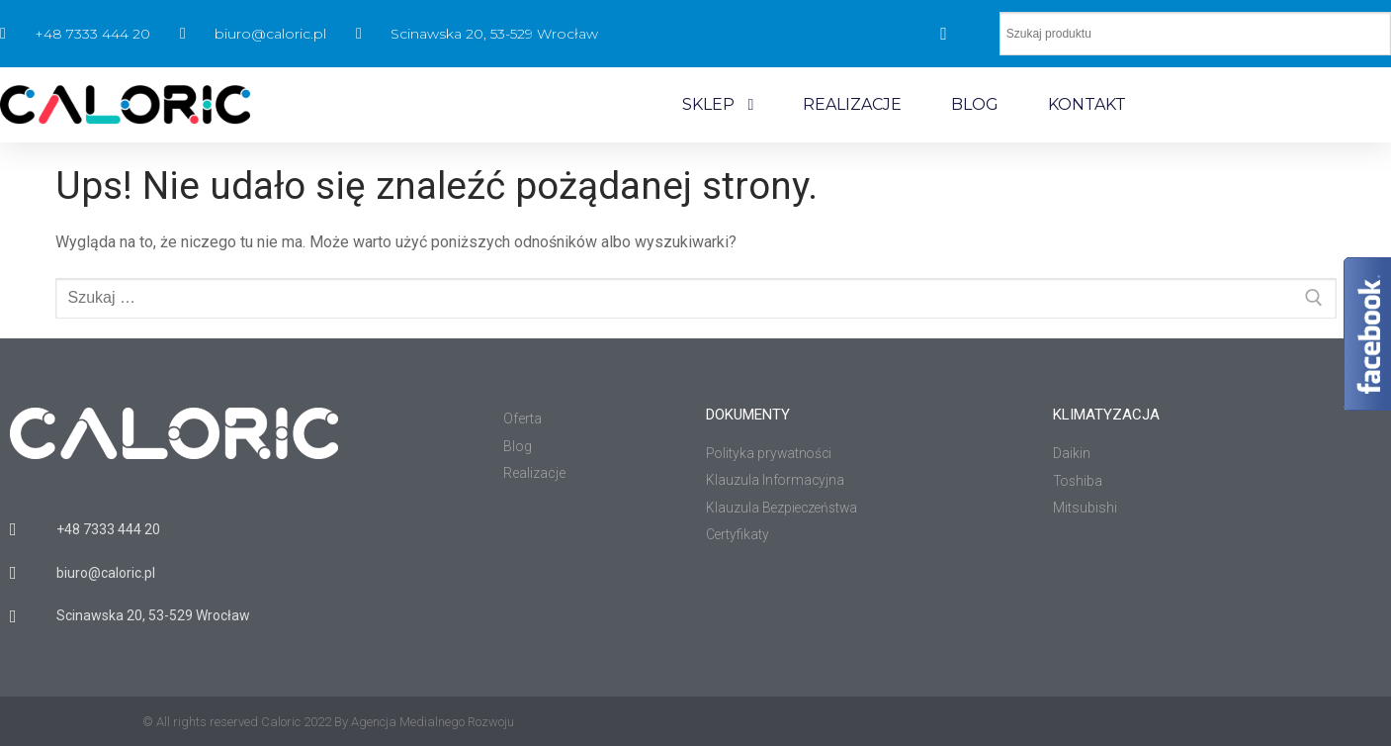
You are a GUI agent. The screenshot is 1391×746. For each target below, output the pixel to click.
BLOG (975, 104)
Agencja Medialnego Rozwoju (432, 721)
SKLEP (718, 105)
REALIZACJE (852, 104)
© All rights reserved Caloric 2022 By (246, 721)
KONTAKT (1087, 104)
